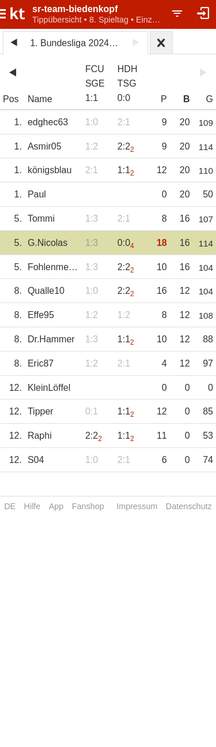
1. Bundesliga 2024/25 (76, 43)
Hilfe (32, 506)
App (56, 506)
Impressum (136, 506)
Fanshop (88, 506)
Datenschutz (189, 506)
